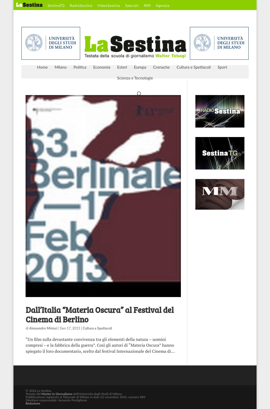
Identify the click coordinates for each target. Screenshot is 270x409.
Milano (61, 67)
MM (147, 6)
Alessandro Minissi (43, 328)
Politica (80, 67)
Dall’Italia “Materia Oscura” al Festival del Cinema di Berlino (100, 314)
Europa (140, 67)
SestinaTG (56, 6)
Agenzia (163, 6)
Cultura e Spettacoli (194, 67)
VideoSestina (108, 6)
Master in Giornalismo (56, 394)
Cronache (161, 67)
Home (42, 67)
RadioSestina (81, 6)
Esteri (122, 67)
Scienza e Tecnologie (135, 78)
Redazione (33, 403)
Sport (222, 67)
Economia (101, 67)
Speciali (132, 6)
